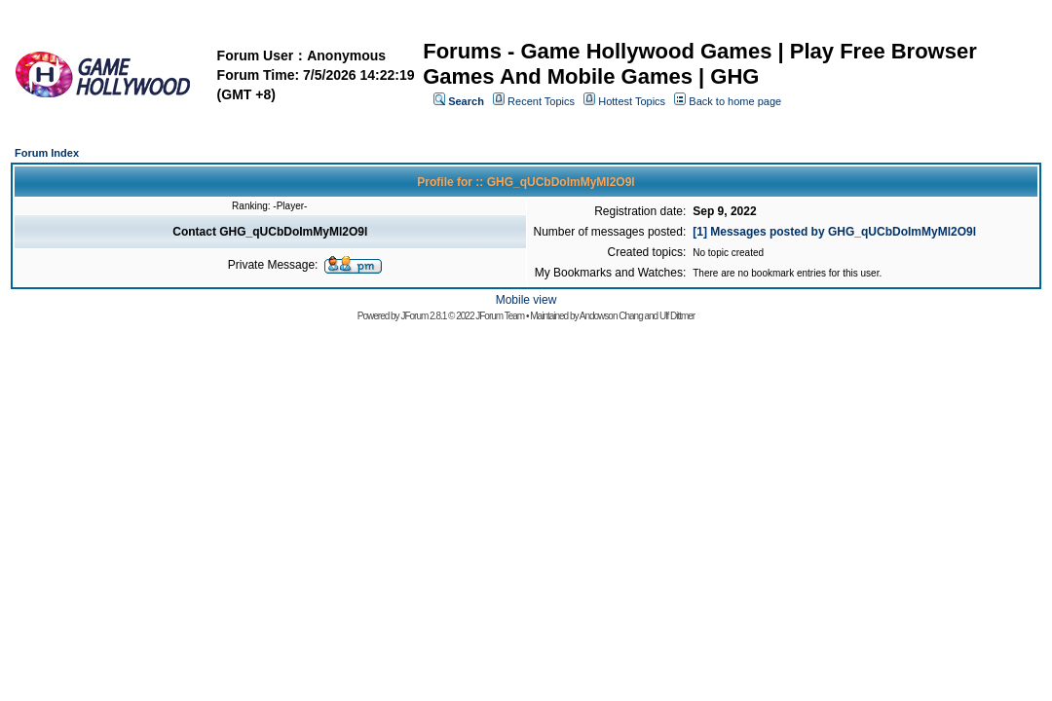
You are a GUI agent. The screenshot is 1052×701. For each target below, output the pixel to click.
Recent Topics (541, 101)
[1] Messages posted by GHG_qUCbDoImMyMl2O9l (834, 232)
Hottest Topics (631, 101)
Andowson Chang (611, 316)
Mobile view (526, 300)
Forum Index (47, 153)
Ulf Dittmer (677, 316)
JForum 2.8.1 (423, 316)
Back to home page (735, 101)
